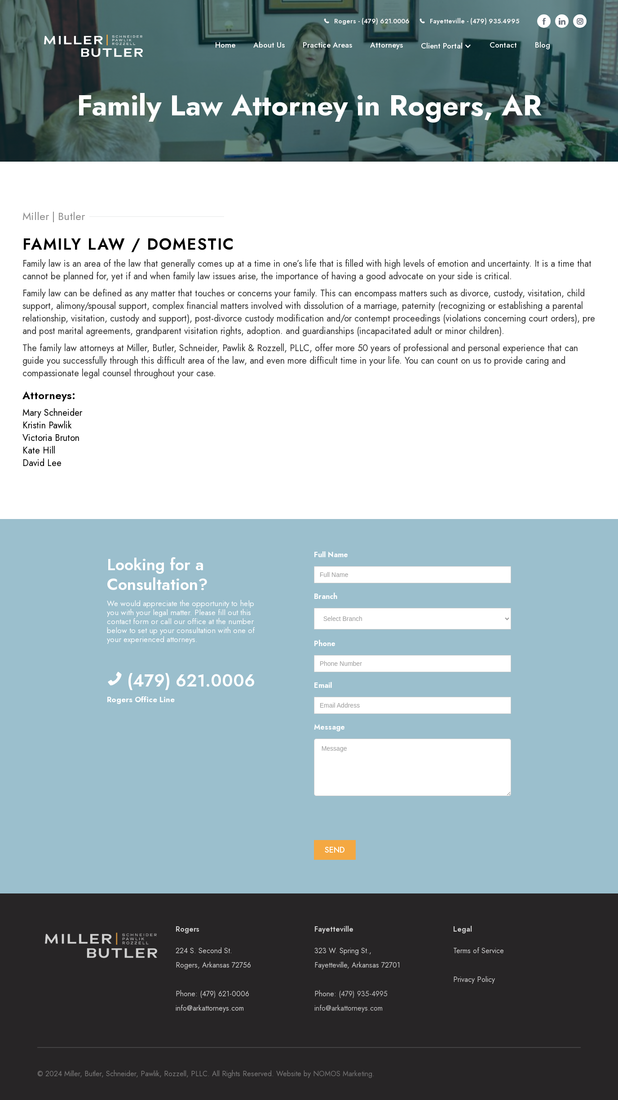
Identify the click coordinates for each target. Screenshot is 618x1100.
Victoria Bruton (50, 437)
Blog (542, 45)
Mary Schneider (52, 412)
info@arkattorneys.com (210, 1008)
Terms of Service (478, 951)
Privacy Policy (474, 979)
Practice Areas (327, 45)
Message (329, 727)
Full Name (331, 555)
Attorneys (386, 45)
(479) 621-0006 (224, 994)
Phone (324, 643)
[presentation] (382, 818)
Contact (503, 45)
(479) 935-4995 (363, 994)
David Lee (42, 463)
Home (225, 45)
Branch (325, 596)
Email (323, 685)
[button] (446, 46)
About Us (269, 45)
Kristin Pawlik (46, 425)
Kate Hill (38, 450)
